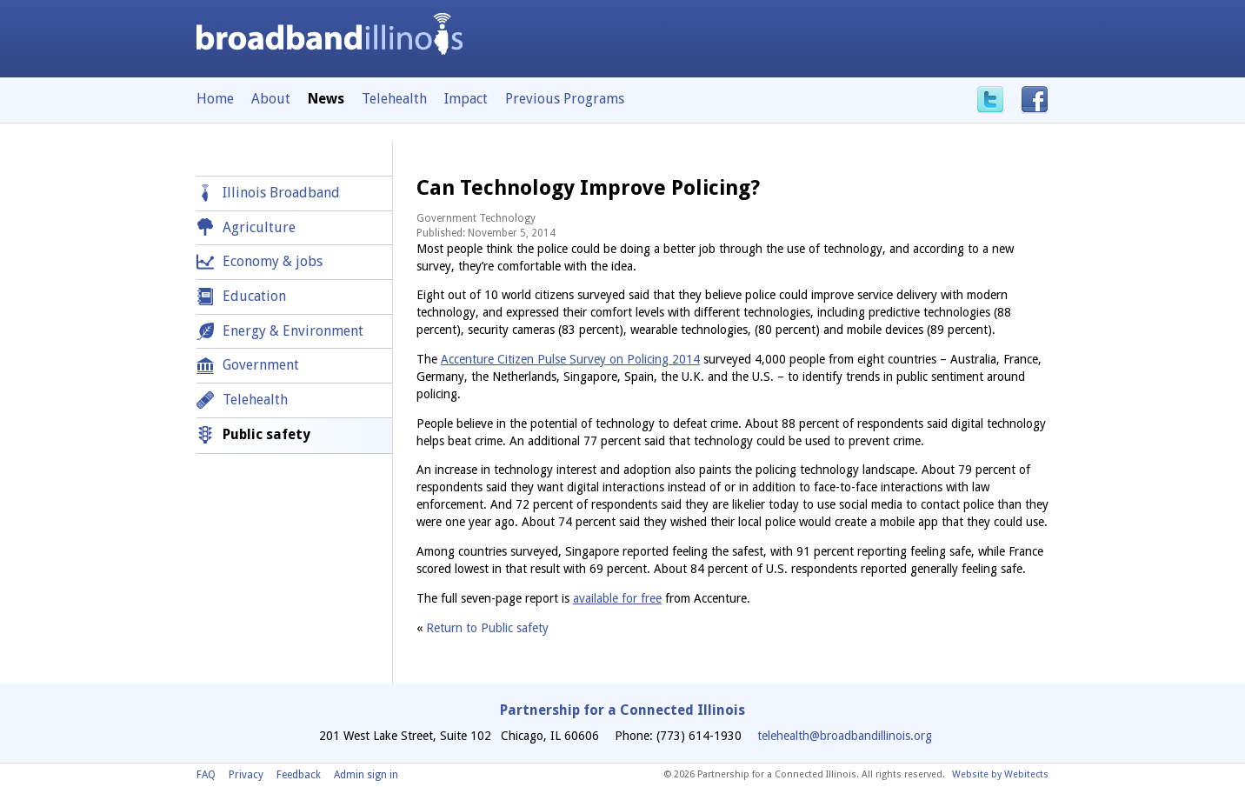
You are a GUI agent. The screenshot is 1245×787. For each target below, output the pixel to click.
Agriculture (259, 227)
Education (254, 296)
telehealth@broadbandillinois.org (844, 736)
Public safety (266, 434)
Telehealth (394, 98)
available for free (617, 598)
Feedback (298, 775)
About (270, 98)
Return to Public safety (487, 628)
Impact (466, 98)
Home (215, 98)
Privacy (246, 775)
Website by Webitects (1000, 774)
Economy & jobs (273, 261)
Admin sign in (366, 775)
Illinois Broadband (281, 192)
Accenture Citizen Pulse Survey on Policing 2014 (570, 359)
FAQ (206, 775)
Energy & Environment (293, 331)
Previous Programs (564, 98)
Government (261, 365)
